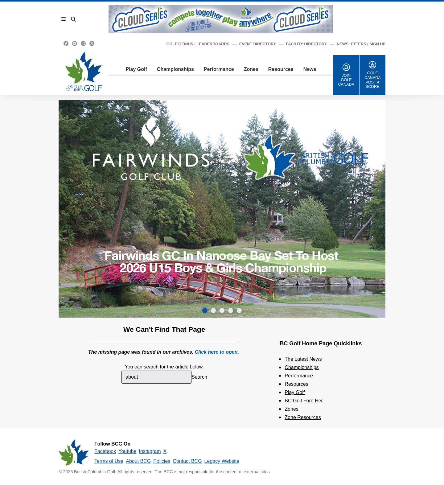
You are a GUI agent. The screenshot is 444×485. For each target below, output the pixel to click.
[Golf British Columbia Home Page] (83, 71)
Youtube (127, 451)
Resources (281, 69)
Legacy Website (222, 461)
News (309, 69)
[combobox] (156, 377)
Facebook (105, 451)
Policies (161, 461)
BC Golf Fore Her (304, 400)
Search (199, 377)
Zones (251, 69)
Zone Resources (303, 417)
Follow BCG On (112, 443)
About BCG (138, 461)
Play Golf (136, 69)
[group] (222, 209)
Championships (175, 69)
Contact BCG (187, 461)
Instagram (150, 451)
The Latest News (303, 359)
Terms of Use (108, 461)
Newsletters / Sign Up (361, 44)
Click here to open (216, 352)
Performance (219, 69)
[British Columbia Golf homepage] (74, 452)
